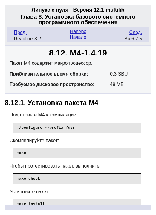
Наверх (78, 31)
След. (135, 32)
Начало (78, 37)
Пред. (20, 32)
